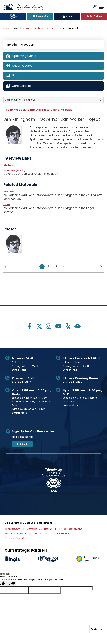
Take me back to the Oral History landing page (39, 110)
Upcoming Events (24, 56)
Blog (15, 75)
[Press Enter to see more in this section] (53, 44)
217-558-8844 (22, 382)
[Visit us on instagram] (49, 326)
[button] (95, 7)
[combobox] (96, 629)
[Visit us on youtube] (58, 326)
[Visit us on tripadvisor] (77, 326)
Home (6, 28)
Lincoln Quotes (22, 66)
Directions (19, 370)
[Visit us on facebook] (30, 326)
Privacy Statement (70, 529)
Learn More (20, 413)
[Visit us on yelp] (68, 326)
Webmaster (40, 533)
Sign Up (22, 444)
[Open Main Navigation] (101, 7)
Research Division (34, 28)
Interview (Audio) (14, 170)
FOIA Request (62, 533)
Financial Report (14, 538)
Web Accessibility (15, 533)
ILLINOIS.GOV (12, 529)
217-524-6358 (72, 382)
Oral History (53, 28)
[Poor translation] (11, 583)
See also (8, 191)
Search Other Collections (20, 100)
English (94, 629)
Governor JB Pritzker (39, 529)
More (6, 204)
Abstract (9, 165)
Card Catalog (22, 86)
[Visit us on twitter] (39, 326)
